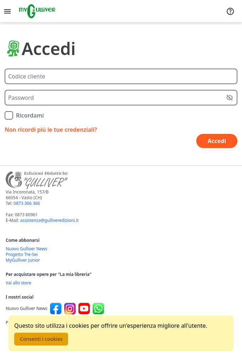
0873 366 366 (26, 203)
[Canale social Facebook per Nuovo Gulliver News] (55, 308)
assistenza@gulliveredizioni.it (49, 220)
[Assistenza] (230, 11)
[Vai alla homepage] (37, 11)
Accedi (217, 141)
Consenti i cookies (41, 339)
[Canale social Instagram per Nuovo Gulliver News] (70, 308)
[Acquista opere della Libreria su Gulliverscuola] (121, 283)
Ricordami (30, 115)
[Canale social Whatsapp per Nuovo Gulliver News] (98, 308)
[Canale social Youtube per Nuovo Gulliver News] (84, 308)
